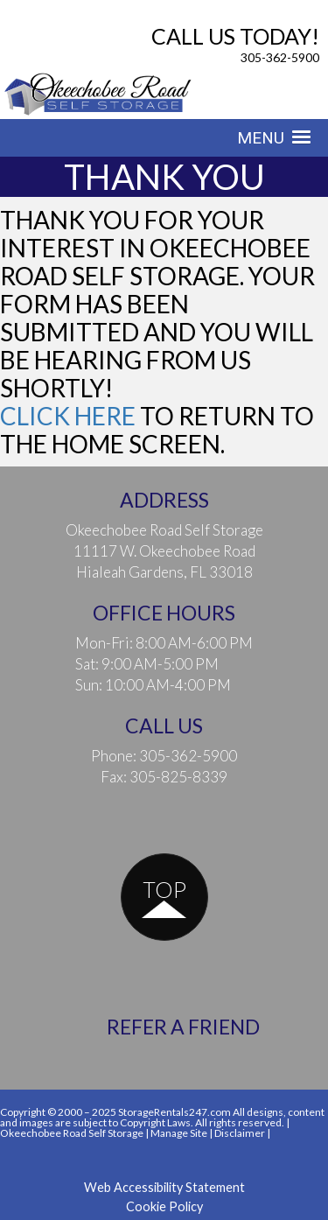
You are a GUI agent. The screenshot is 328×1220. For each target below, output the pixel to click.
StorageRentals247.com (174, 1112)
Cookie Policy (164, 1206)
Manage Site (178, 1133)
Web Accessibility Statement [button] (164, 1187)
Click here (68, 416)
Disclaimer (239, 1133)
